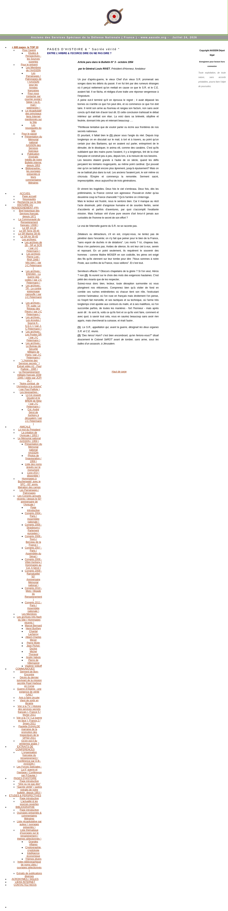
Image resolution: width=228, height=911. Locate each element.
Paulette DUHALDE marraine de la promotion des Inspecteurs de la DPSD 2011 (29, 732)
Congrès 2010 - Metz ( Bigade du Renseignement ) (33, 594)
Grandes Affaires (33, 843)
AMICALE (25, 426)
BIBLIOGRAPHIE (25, 807)
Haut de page (119, 371)
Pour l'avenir (29, 50)
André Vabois (33, 657)
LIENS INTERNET (25, 882)
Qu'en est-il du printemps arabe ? (29, 742)
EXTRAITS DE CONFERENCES (25, 748)
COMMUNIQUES (25, 668)
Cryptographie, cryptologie (33, 849)
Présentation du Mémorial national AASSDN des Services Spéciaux (33, 143)
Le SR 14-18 (29, 228)
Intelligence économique (33, 854)
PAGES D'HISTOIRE (25, 778)
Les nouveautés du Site (33, 128)
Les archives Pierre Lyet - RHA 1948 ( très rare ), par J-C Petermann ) (33, 261)
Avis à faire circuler (29, 697)
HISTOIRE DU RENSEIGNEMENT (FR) (25, 206)
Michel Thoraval (33, 653)
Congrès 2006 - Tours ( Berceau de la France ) (33, 540)
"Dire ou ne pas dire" (29, 784)
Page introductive (33, 509)
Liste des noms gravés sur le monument (33, 467)
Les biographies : (29, 392)
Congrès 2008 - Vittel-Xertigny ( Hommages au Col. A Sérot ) (33, 563)
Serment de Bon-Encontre (29, 673)
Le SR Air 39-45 (29, 236)
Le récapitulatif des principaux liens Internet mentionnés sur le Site (33, 116)
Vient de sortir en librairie (29, 702)
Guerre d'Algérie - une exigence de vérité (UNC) (29, 692)
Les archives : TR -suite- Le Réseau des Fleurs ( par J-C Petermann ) (33, 308)
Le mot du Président (29, 429)
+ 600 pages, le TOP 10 (25, 47)
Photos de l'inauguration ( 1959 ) (33, 458)
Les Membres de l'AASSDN (33, 69)
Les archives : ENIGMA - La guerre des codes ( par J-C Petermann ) (33, 277)
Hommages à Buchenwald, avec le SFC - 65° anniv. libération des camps (29, 483)
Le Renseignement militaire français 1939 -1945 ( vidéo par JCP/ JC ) (29, 376)
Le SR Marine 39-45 (29, 233)
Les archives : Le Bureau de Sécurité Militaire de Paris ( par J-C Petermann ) (33, 350)
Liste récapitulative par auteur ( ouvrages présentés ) (29, 824)
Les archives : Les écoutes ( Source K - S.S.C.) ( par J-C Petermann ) (33, 323)
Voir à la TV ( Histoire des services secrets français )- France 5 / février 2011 (29, 710)
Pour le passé (29, 133)
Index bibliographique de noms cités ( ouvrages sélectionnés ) (29, 866)
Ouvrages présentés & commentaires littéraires (29, 815)
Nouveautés (29, 199)
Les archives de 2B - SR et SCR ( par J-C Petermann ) (33, 246)
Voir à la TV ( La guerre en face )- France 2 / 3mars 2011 (29, 720)
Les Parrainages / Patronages (29, 491)
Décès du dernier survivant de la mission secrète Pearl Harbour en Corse (29, 682)
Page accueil (29, 196)
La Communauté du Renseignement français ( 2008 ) (29, 222)
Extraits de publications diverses (29, 875)
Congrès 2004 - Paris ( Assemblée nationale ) (33, 517)
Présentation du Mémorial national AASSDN (33, 448)
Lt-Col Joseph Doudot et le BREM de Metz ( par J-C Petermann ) (33, 401)
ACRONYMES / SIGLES (25, 879)
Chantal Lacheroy (33, 633)
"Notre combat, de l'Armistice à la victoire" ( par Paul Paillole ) (29, 386)
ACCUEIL (25, 193)
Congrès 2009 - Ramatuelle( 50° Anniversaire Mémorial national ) (33, 578)
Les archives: (29, 239)
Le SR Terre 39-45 (29, 230)
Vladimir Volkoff (33, 665)
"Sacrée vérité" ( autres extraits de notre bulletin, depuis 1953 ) (29, 789)
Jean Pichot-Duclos (33, 647)
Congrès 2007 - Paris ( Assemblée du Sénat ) (33, 552)
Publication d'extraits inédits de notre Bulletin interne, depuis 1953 (33, 159)
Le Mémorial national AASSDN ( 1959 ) (29, 440)
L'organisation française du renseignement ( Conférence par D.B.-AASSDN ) (29, 758)
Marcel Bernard (33, 625)
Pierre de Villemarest (33, 661)
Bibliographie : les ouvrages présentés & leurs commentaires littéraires (33, 175)
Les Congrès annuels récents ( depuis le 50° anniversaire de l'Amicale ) (29, 500)
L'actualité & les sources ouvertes (29, 803)
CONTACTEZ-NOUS (25, 884)
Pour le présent (29, 64)
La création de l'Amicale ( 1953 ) (29, 434)
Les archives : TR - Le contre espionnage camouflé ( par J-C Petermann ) (33, 292)
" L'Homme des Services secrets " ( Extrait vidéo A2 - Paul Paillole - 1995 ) (29, 365)
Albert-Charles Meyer (33, 638)
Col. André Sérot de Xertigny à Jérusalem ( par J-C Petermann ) (33, 416)
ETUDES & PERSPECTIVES (25, 795)
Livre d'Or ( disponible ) (33, 474)
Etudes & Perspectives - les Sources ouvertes (33, 57)
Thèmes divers (33, 858)
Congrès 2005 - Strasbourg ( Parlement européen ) (33, 529)
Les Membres (29, 614)
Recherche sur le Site (29, 202)
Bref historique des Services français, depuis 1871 (29, 213)
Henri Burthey (33, 628)
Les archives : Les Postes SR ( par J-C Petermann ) (33, 336)
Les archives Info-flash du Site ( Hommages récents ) (29, 619)
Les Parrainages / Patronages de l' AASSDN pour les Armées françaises (33, 82)
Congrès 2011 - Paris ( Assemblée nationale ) (33, 607)
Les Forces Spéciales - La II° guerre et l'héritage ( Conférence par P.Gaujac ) (29, 771)
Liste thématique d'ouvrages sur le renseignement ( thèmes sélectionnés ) (29, 834)
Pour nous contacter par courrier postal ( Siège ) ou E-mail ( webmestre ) (33, 100)
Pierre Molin (33, 642)
